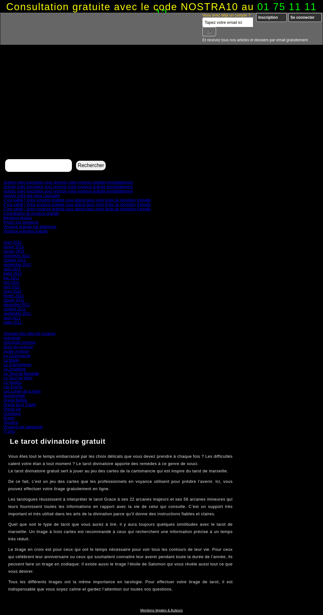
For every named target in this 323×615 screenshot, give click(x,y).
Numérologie (14, 396)
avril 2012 (12, 287)
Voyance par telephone (23, 427)
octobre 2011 (15, 309)
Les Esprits (13, 387)
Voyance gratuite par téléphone (30, 227)
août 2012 (12, 269)
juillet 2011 (13, 322)
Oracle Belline (15, 400)
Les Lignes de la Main (22, 391)
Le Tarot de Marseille (21, 373)
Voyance (11, 422)
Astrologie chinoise (20, 342)
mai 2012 (11, 282)
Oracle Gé (12, 409)
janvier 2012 (14, 300)
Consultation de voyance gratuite (31, 213)
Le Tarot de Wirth (18, 378)
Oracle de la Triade (20, 404)
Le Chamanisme (17, 364)
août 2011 (12, 318)
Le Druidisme (15, 369)
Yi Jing (9, 431)
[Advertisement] (161, 109)
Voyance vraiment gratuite (26, 231)
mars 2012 (13, 291)
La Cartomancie (17, 356)
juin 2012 (11, 278)
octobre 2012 (15, 260)
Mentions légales (18, 218)
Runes (9, 418)
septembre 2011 (17, 313)
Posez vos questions (21, 222)
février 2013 (14, 247)
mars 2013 (13, 242)
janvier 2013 (14, 251)
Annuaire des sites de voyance (29, 333)
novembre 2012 (17, 255)
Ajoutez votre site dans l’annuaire (32, 195)
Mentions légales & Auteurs (161, 610)
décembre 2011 (17, 304)
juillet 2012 (13, 273)
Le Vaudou (13, 382)
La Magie (11, 360)
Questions (12, 413)
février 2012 (14, 296)
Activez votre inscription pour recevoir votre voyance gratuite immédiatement (68, 182)
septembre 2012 (17, 264)
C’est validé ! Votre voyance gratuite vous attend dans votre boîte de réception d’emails (77, 200)
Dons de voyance (18, 347)
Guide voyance (16, 351)
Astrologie (12, 338)
